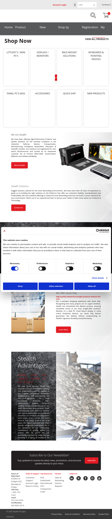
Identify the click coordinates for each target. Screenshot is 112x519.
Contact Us (18, 207)
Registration (90, 27)
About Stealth (19, 165)
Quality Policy (103, 514)
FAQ (42, 477)
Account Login (59, 4)
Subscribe (91, 460)
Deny (20, 286)
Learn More (63, 329)
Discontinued (46, 483)
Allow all (92, 286)
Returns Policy (32, 486)
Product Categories (22, 28)
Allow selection (56, 286)
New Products (46, 28)
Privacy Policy (56, 514)
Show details (98, 278)
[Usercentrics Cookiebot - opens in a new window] (98, 231)
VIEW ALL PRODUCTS (97, 39)
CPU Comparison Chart (45, 489)
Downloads (45, 480)
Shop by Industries (65, 28)
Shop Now (56, 77)
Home (8, 27)
